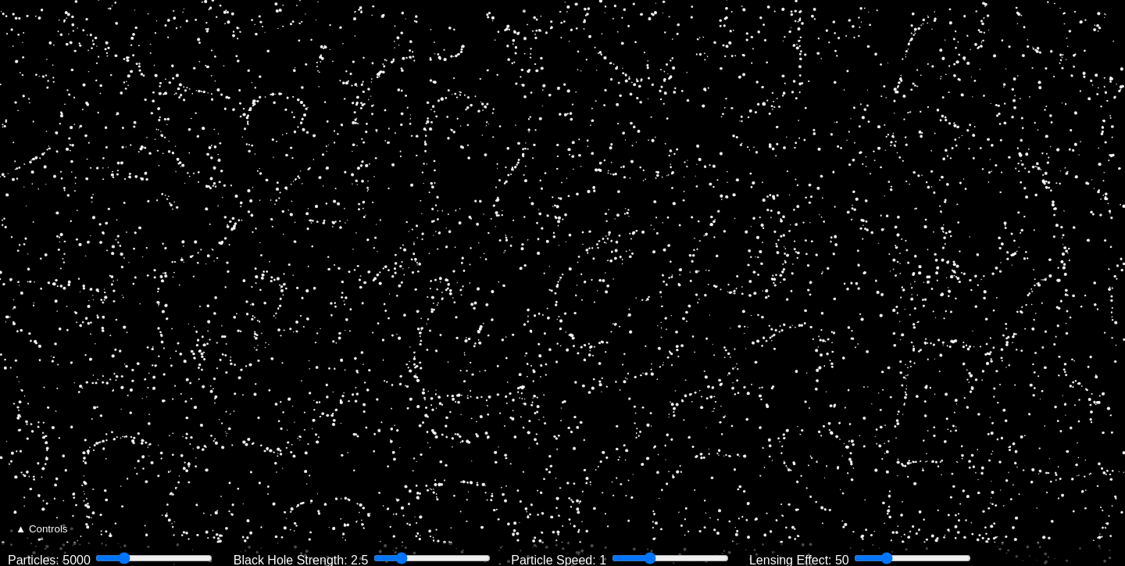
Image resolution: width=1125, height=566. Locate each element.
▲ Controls (42, 529)
